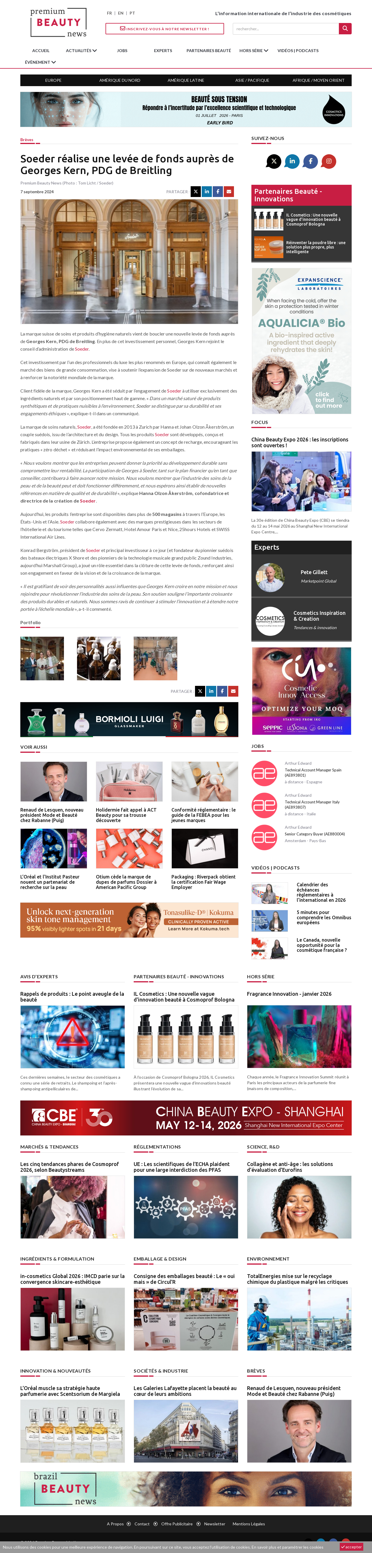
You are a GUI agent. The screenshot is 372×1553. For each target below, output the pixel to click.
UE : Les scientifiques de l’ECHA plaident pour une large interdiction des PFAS (182, 1167)
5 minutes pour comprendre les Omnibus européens (324, 917)
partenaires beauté (209, 50)
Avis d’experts (39, 976)
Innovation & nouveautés (55, 1370)
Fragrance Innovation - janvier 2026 (289, 994)
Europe (53, 80)
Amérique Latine (186, 80)
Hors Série (260, 976)
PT (132, 12)
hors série (251, 50)
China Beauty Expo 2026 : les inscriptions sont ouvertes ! (299, 442)
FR (109, 12)
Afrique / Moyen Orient (319, 80)
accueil (40, 50)
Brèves (26, 139)
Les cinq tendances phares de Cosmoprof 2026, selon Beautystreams (69, 1167)
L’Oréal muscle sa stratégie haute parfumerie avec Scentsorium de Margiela (70, 1391)
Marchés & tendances (49, 1146)
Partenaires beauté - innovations (288, 195)
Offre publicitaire (177, 1523)
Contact (142, 1523)
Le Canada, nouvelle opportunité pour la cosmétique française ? (322, 945)
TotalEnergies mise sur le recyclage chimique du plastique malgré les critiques (297, 1279)
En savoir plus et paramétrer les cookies (287, 1547)
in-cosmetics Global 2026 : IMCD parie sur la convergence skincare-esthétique (72, 1279)
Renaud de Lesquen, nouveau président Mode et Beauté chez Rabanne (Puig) (51, 815)
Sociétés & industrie (161, 1370)
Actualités (79, 50)
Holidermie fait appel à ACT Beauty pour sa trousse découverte (126, 815)
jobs (122, 50)
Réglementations (157, 1146)
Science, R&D (263, 1146)
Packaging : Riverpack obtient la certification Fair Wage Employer (203, 882)
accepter (351, 1546)
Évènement (38, 62)
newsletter (214, 1523)
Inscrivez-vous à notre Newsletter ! (164, 28)
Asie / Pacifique (252, 80)
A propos (115, 1523)
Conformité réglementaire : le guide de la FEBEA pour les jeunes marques (203, 815)
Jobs (257, 746)
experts (163, 50)
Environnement (268, 1258)
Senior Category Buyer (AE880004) (315, 834)
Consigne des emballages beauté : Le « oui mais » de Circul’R (184, 1279)
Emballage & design (160, 1258)
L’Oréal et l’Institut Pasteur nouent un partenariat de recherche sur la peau (49, 882)
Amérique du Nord (119, 80)
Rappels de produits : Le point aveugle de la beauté (72, 996)
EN (121, 12)
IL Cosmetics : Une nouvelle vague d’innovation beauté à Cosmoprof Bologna (184, 996)
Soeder (82, 349)
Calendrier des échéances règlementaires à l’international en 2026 (321, 892)
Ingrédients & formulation (57, 1258)
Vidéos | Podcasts (298, 50)
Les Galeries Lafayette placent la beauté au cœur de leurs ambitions (185, 1391)
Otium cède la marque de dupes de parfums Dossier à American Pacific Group (126, 882)
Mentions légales (249, 1523)
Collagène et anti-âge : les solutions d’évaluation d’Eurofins (290, 1167)
